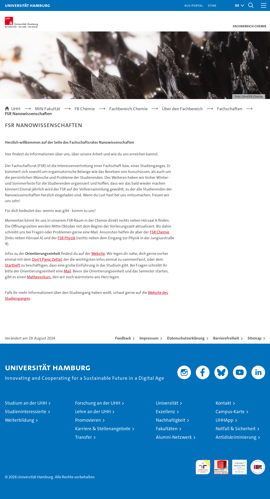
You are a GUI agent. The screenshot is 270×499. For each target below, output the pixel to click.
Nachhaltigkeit (170, 420)
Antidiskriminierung (236, 437)
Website (98, 253)
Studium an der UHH (26, 403)
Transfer (83, 437)
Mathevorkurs (39, 276)
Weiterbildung (19, 420)
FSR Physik (66, 237)
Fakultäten (167, 429)
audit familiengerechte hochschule (203, 467)
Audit (218, 462)
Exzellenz (165, 412)
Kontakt (223, 403)
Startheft (12, 265)
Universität (167, 403)
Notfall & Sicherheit (236, 429)
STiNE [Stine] (212, 5)
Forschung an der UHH (97, 403)
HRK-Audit (236, 465)
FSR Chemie (159, 232)
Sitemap (254, 338)
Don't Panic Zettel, (47, 259)
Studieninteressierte (25, 412)
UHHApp (224, 420)
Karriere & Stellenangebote (102, 429)
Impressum (149, 338)
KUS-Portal (193, 5)
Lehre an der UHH (93, 412)
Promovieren (88, 420)
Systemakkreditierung (257, 462)
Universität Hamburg (27, 5)
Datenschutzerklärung (186, 338)
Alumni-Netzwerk (174, 437)
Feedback (123, 338)
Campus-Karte (230, 412)
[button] (238, 5)
